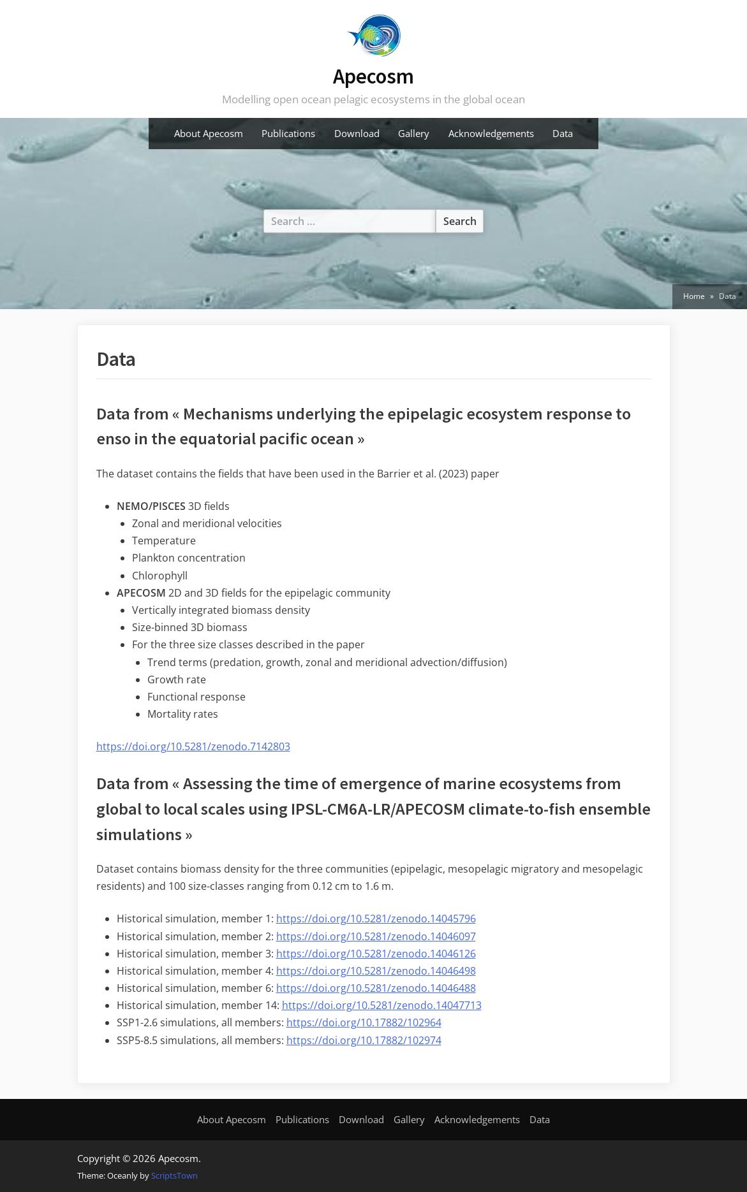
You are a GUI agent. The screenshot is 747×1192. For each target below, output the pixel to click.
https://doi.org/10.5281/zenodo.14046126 (376, 954)
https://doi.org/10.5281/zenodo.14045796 (376, 919)
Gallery (413, 133)
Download (357, 133)
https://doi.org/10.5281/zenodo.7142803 (193, 746)
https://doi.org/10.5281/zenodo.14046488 (376, 988)
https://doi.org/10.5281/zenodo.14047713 (382, 1005)
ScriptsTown (174, 1175)
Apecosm (373, 76)
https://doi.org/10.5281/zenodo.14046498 (376, 971)
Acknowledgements (491, 133)
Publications (288, 133)
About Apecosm (208, 133)
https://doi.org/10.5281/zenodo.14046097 (376, 936)
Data (562, 133)
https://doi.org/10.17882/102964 (363, 1022)
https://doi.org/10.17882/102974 (363, 1040)
